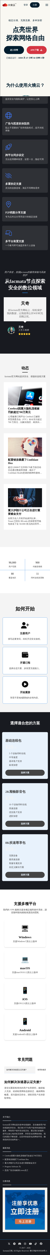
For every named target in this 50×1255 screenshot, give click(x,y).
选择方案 (25, 772)
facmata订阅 (8, 1251)
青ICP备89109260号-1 (38, 1251)
